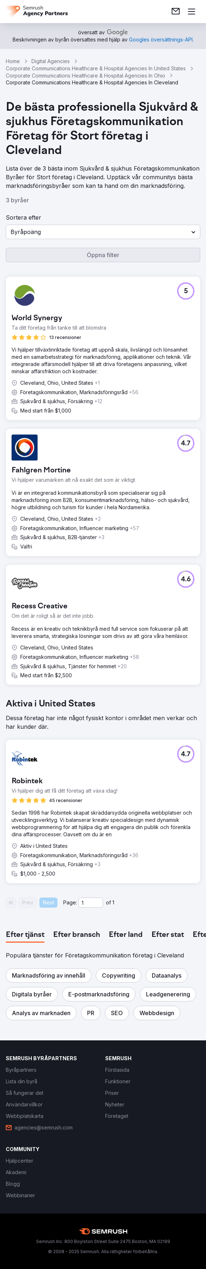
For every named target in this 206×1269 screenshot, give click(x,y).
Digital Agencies (50, 61)
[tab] (25, 935)
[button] (103, 232)
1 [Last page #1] (113, 902)
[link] (175, 11)
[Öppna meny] (191, 11)
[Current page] (91, 902)
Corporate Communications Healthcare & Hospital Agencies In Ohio (85, 75)
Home (13, 61)
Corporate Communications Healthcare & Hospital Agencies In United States (96, 68)
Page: (70, 902)
